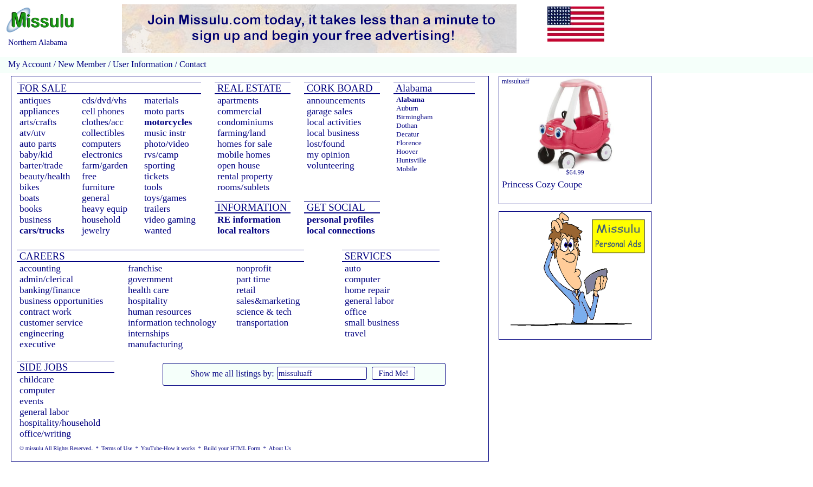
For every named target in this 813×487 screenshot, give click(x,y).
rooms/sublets (243, 187)
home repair (367, 290)
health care (148, 290)
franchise (145, 268)
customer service (51, 322)
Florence (409, 143)
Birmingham (414, 117)
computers (101, 144)
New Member (82, 64)
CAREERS (41, 256)
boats (30, 198)
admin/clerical (46, 279)
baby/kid (36, 155)
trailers (157, 209)
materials (161, 100)
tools (153, 187)
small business (372, 322)
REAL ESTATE (248, 88)
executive (37, 344)
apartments (238, 100)
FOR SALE (42, 88)
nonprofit (254, 268)
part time (253, 279)
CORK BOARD (338, 88)
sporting (159, 165)
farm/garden (105, 165)
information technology (172, 322)
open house (238, 165)
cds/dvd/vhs (104, 100)
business (35, 220)
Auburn (407, 108)
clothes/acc (103, 122)
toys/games (165, 198)
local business (333, 133)
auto (353, 268)
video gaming (170, 220)
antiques (35, 100)
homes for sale (244, 144)
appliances (39, 111)
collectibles (103, 133)
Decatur (407, 134)
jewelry (96, 230)
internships (148, 333)
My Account (29, 64)
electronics (102, 155)
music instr (165, 133)
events (31, 401)
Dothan (406, 125)
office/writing (45, 433)
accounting (40, 268)
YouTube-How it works (168, 448)
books (31, 209)
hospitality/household (60, 423)
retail (246, 290)
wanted (157, 230)
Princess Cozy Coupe (542, 184)
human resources (159, 312)
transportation (262, 322)
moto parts (164, 111)
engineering (42, 333)
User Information (143, 64)
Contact (192, 64)
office (355, 312)
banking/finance (50, 290)
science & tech (264, 312)
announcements (336, 100)
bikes (30, 187)
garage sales (329, 111)
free (89, 176)
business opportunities (62, 301)
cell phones (103, 111)
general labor (369, 301)
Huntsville (411, 160)
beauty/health (45, 176)
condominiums (245, 122)
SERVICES (366, 256)
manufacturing (155, 344)
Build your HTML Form (232, 448)
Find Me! (394, 373)
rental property (245, 176)
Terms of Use (116, 448)
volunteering (330, 165)
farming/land (241, 133)
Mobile (406, 169)
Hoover (407, 151)
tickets (156, 176)
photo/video (166, 144)
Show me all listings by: (232, 373)
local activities (334, 122)
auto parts (38, 144)
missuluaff (515, 81)
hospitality (147, 301)
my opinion (328, 155)
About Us (280, 448)
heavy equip (104, 209)
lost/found (326, 144)
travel (355, 333)
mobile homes (243, 155)
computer (362, 279)
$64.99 (575, 172)
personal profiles (340, 220)
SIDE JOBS (42, 367)
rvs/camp (161, 155)
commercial (239, 111)
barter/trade (41, 165)
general (95, 198)
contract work (46, 312)
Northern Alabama (37, 42)
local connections (341, 230)
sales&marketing (268, 301)
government (150, 279)
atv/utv (33, 133)
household (101, 220)
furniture (98, 187)
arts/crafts (38, 122)
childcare (37, 379)
